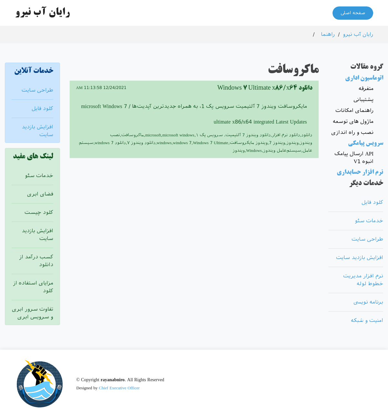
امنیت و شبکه (367, 320)
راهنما (328, 34)
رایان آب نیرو (358, 34)
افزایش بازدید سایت (359, 257)
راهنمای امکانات (354, 110)
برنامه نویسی (368, 302)
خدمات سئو (39, 176)
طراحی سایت (37, 90)
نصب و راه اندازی (352, 132)
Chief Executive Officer (119, 387)
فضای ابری (40, 194)
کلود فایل (42, 108)
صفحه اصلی (353, 12)
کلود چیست (39, 212)
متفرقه (366, 88)
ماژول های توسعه (353, 121)
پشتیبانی (363, 99)
